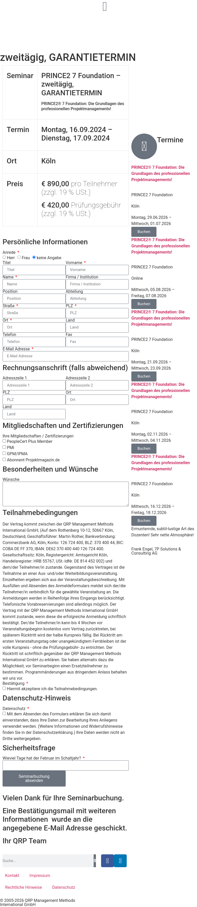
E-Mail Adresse (17, 349)
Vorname (74, 263)
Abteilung (74, 291)
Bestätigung (14, 683)
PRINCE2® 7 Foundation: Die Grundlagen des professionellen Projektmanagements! (160, 173)
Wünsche (11, 480)
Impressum (39, 875)
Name (9, 277)
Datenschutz (14, 709)
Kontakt (12, 875)
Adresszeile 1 (15, 378)
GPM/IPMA (17, 453)
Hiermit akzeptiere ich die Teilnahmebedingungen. (52, 688)
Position (10, 291)
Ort (6, 320)
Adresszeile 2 (78, 378)
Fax (69, 335)
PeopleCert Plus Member (29, 441)
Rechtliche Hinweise (23, 887)
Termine (170, 140)
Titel (7, 263)
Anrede (10, 252)
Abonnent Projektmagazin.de (33, 459)
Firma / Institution (82, 277)
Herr (11, 257)
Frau (26, 257)
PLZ (70, 306)
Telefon (9, 335)
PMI (10, 447)
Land (70, 320)
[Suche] (95, 860)
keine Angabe (49, 257)
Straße (9, 306)
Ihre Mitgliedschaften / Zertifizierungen (38, 436)
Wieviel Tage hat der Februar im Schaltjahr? (42, 758)
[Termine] (144, 146)
